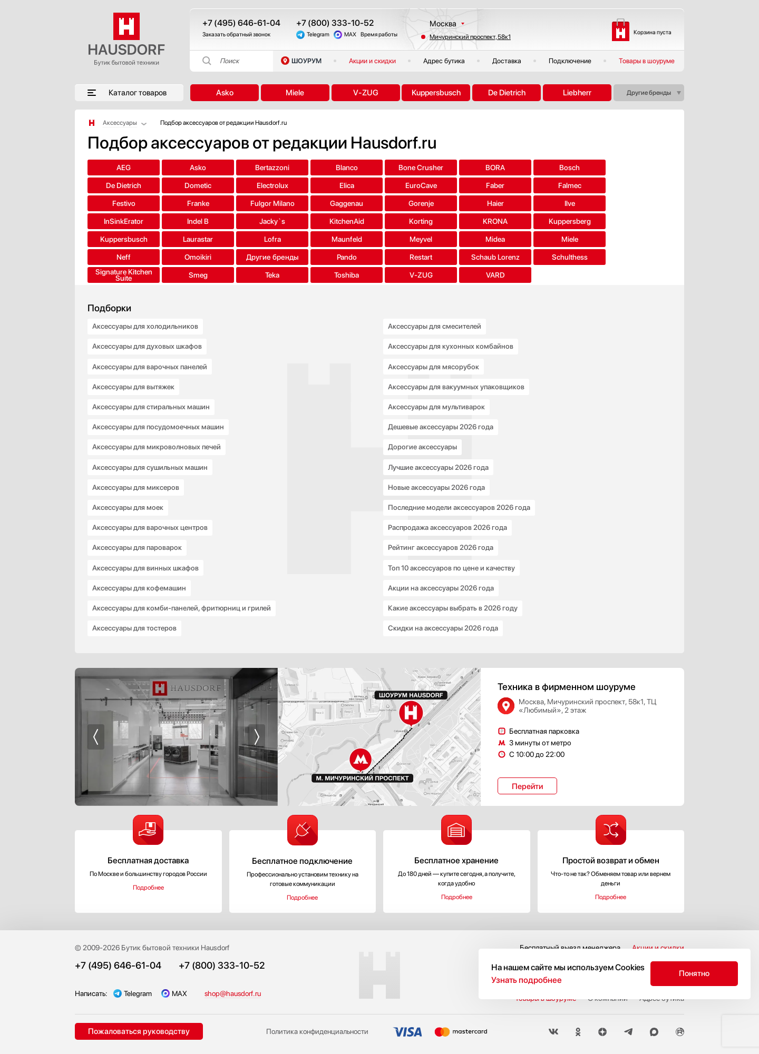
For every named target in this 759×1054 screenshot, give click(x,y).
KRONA (640, 203)
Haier (184, 203)
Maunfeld (379, 221)
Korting (575, 203)
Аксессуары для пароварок (137, 541)
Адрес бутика (444, 61)
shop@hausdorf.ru (235, 991)
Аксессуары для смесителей (436, 309)
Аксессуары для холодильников (146, 309)
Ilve (249, 203)
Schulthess (445, 239)
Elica (184, 185)
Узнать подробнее (526, 980)
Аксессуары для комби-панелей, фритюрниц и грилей (184, 604)
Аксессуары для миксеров (136, 478)
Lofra (314, 221)
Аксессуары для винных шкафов (146, 562)
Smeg (575, 239)
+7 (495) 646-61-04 (241, 23)
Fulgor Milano (575, 185)
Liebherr (577, 92)
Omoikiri (118, 239)
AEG (119, 167)
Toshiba (118, 257)
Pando (249, 239)
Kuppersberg (119, 221)
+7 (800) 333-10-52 (335, 23)
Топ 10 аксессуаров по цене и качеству (453, 562)
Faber (314, 185)
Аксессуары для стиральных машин (152, 393)
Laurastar (249, 221)
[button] (95, 734)
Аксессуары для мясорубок (434, 351)
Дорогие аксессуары (423, 435)
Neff (640, 221)
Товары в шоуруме (647, 61)
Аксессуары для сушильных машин (151, 456)
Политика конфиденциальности (315, 1029)
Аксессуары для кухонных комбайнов (451, 330)
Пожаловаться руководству (138, 1028)
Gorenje (119, 203)
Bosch (510, 167)
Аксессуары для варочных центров (151, 520)
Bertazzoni (249, 167)
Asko (224, 92)
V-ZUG (365, 92)
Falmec (379, 185)
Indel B (379, 203)
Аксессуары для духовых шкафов (147, 330)
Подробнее (148, 885)
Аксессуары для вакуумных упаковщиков (457, 372)
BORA (444, 167)
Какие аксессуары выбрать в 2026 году (454, 604)
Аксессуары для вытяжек (134, 372)
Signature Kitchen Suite (509, 239)
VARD (249, 257)
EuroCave (249, 185)
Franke (510, 185)
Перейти (527, 784)
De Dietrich (507, 92)
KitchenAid (509, 203)
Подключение (570, 61)
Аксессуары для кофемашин (140, 583)
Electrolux (119, 185)
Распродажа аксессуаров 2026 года (449, 520)
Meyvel (444, 221)
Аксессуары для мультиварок (437, 393)
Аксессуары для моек (128, 499)
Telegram (318, 34)
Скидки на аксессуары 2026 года (444, 625)
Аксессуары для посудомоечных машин (159, 414)
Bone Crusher (379, 167)
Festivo (444, 185)
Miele (295, 92)
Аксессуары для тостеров (135, 625)
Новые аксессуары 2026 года (437, 478)
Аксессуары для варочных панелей (151, 351)
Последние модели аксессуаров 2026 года (461, 499)
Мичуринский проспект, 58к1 (470, 37)
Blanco (314, 167)
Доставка (506, 61)
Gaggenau (640, 185)
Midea (510, 221)
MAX (350, 34)
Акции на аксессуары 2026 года (441, 583)
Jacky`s (445, 203)
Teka (640, 239)
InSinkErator (314, 203)
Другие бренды (649, 92)
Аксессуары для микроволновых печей (158, 435)
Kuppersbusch (436, 92)
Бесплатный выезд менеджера (570, 945)
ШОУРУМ (306, 61)
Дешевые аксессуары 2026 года (442, 414)
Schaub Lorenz (379, 239)
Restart (314, 239)
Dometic (640, 167)
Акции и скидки (372, 61)
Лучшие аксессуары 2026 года (440, 456)
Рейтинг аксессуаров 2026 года (442, 541)
